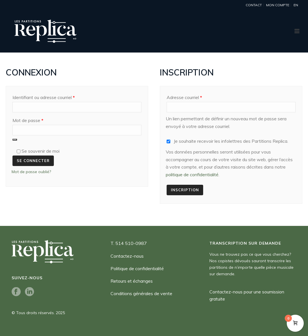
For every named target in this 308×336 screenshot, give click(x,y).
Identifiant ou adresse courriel (54, 96)
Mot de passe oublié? (31, 171)
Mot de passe (38, 119)
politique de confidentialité (192, 174)
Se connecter (33, 160)
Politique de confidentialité (137, 268)
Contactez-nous (127, 256)
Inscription (185, 190)
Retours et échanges (132, 281)
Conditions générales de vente (141, 293)
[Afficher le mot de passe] (14, 139)
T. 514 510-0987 (129, 243)
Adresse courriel (195, 96)
